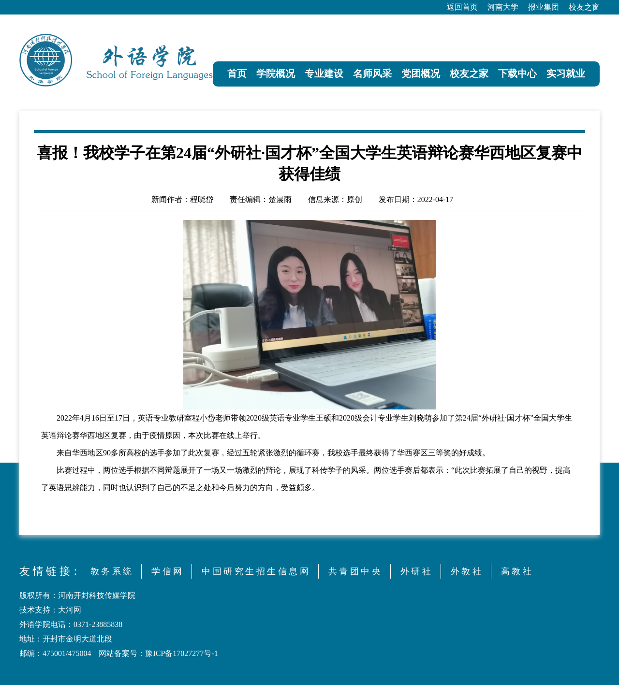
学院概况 (275, 73)
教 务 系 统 (111, 571)
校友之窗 (584, 7)
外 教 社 (466, 571)
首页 (237, 73)
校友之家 (469, 73)
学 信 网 (166, 571)
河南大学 (502, 7)
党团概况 (420, 73)
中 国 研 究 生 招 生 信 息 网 (255, 571)
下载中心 (517, 73)
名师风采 (372, 73)
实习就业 (565, 73)
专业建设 (324, 73)
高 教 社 (516, 571)
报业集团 (543, 7)
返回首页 (462, 7)
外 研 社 (415, 571)
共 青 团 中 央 (354, 571)
